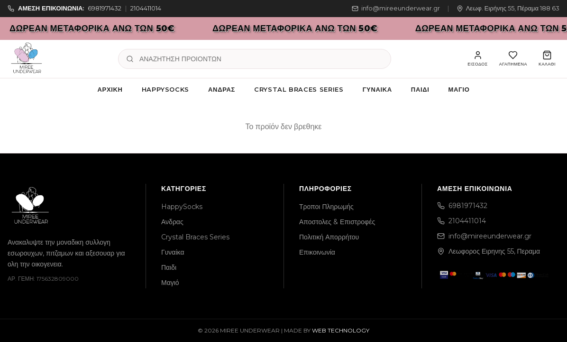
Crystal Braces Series (299, 89)
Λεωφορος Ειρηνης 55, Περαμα (488, 251)
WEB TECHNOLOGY (340, 330)
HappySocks (166, 89)
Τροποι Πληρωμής (326, 206)
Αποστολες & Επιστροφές (337, 222)
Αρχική (110, 89)
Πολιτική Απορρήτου (329, 237)
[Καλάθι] (547, 59)
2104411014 (145, 8)
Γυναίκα (377, 89)
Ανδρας (221, 89)
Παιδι (420, 89)
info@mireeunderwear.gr (396, 8)
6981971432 (104, 8)
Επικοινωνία (317, 252)
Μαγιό (458, 89)
